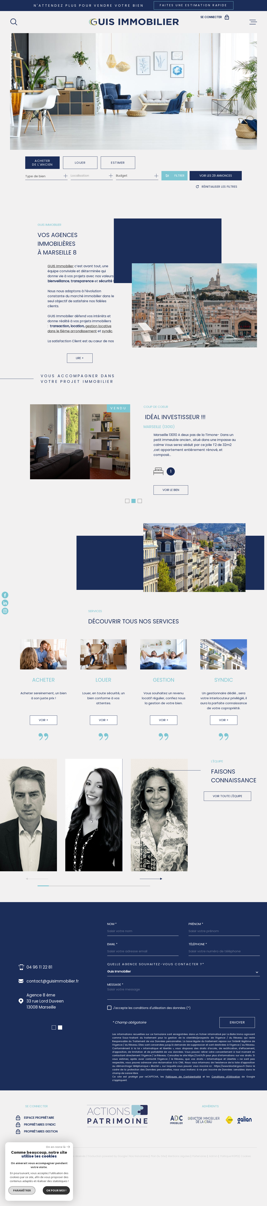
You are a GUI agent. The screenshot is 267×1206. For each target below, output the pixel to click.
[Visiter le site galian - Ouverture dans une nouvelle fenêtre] (245, 1155)
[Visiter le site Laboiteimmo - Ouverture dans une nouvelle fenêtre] (24, 1191)
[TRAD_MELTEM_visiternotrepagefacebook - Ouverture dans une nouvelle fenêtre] (5, 595)
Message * (115, 1019)
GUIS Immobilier (61, 273)
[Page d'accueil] (133, 22)
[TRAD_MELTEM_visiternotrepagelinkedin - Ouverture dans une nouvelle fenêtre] (5, 603)
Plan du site (158, 1191)
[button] (127, 536)
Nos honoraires (138, 1191)
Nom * (112, 958)
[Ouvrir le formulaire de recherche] (174, 175)
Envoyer (237, 1057)
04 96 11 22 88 (39, 1002)
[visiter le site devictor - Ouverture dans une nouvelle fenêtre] (204, 1155)
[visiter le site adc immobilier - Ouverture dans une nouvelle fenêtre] (176, 1155)
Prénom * (196, 958)
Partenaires (199, 1191)
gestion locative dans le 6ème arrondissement (79, 335)
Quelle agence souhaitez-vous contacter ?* (155, 998)
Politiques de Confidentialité (183, 1111)
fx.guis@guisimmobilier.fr (50, 1016)
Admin (213, 1191)
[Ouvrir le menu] (253, 22)
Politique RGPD (229, 1191)
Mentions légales (179, 1191)
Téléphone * (198, 978)
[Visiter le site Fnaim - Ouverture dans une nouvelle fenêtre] (229, 1155)
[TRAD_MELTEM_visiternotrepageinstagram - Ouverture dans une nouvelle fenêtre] (5, 611)
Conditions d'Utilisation (226, 1111)
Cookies (246, 1191)
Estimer (118, 162)
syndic (107, 338)
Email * (112, 978)
